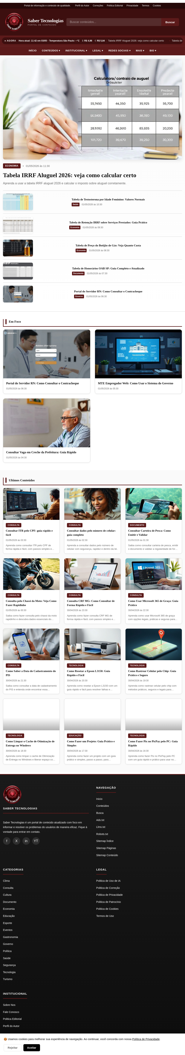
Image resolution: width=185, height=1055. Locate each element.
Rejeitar (13, 1047)
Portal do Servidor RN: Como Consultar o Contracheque (108, 291)
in (26, 841)
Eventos (8, 929)
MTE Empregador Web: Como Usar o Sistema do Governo (135, 383)
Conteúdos (102, 805)
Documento (78, 273)
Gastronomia (10, 937)
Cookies (157, 5)
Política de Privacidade (146, 1039)
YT (36, 841)
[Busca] (113, 22)
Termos (145, 5)
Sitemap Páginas (106, 848)
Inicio (99, 798)
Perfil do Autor (82, 5)
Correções (98, 5)
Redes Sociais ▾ (119, 50)
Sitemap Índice (105, 840)
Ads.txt (100, 820)
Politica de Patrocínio (108, 901)
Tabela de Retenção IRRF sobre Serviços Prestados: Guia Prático (108, 222)
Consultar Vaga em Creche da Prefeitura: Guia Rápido (41, 452)
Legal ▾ (98, 50)
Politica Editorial (12, 1018)
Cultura (7, 894)
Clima (6, 880)
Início (33, 50)
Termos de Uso (105, 915)
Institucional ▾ (76, 50)
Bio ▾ (153, 50)
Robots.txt (102, 834)
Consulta (13, 525)
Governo (79, 296)
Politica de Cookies (107, 908)
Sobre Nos (9, 1004)
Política (7, 951)
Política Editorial (115, 5)
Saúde (75, 204)
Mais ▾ (140, 50)
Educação (75, 735)
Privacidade (132, 5)
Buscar (170, 22)
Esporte (7, 923)
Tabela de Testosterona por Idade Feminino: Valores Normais (108, 199)
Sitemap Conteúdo (107, 855)
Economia (11, 165)
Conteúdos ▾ (51, 50)
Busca (100, 812)
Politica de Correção (108, 887)
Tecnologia (76, 665)
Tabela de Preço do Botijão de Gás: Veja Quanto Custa (108, 245)
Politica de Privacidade (109, 894)
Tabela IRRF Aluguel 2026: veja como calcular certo (136, 40)
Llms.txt (100, 826)
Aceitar (31, 1047)
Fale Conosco (11, 1012)
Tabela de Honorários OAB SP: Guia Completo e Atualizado (108, 268)
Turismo (7, 979)
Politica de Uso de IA (108, 880)
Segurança (9, 965)
